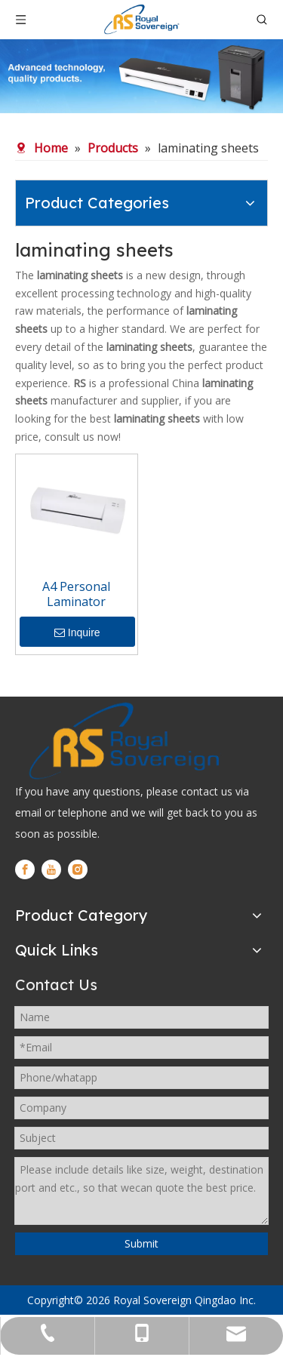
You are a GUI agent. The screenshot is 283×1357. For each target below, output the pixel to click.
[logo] (122, 740)
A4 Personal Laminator (76, 594)
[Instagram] (78, 869)
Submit (141, 1243)
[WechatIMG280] (141, 76)
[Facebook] (25, 869)
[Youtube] (51, 869)
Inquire (77, 632)
